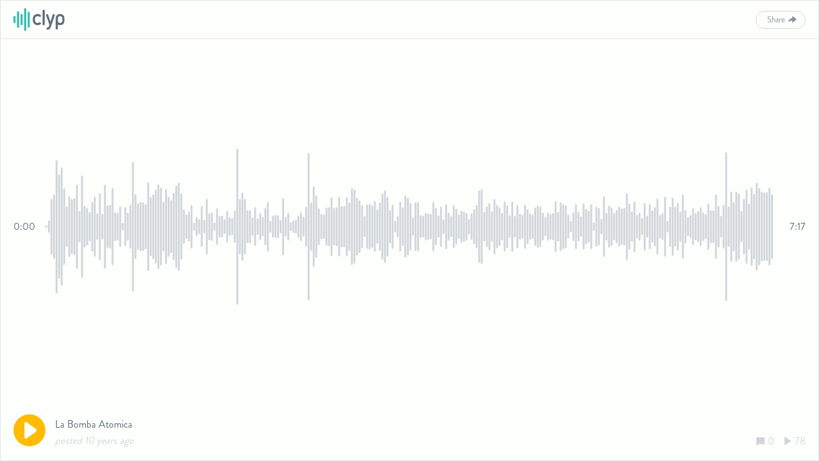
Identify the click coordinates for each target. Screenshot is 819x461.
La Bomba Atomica (93, 424)
